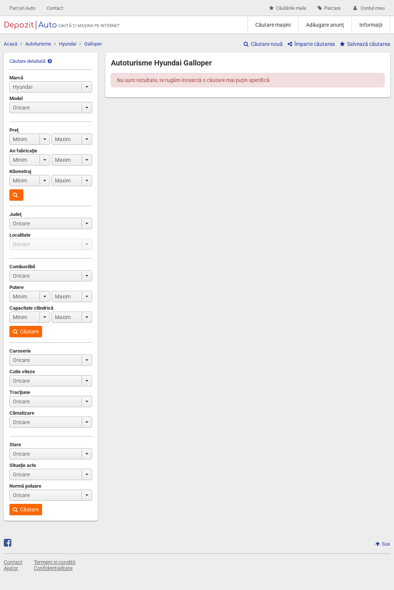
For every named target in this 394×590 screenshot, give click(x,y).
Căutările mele (287, 8)
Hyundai (67, 44)
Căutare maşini (273, 25)
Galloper (93, 44)
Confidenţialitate (53, 568)
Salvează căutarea (365, 44)
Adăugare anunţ (325, 25)
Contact (55, 8)
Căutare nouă (263, 44)
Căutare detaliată (30, 61)
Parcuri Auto (22, 8)
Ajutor (11, 568)
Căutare (26, 331)
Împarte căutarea (311, 44)
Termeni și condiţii (54, 562)
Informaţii (370, 25)
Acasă (10, 44)
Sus (382, 544)
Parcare (329, 8)
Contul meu (368, 8)
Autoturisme (38, 44)
